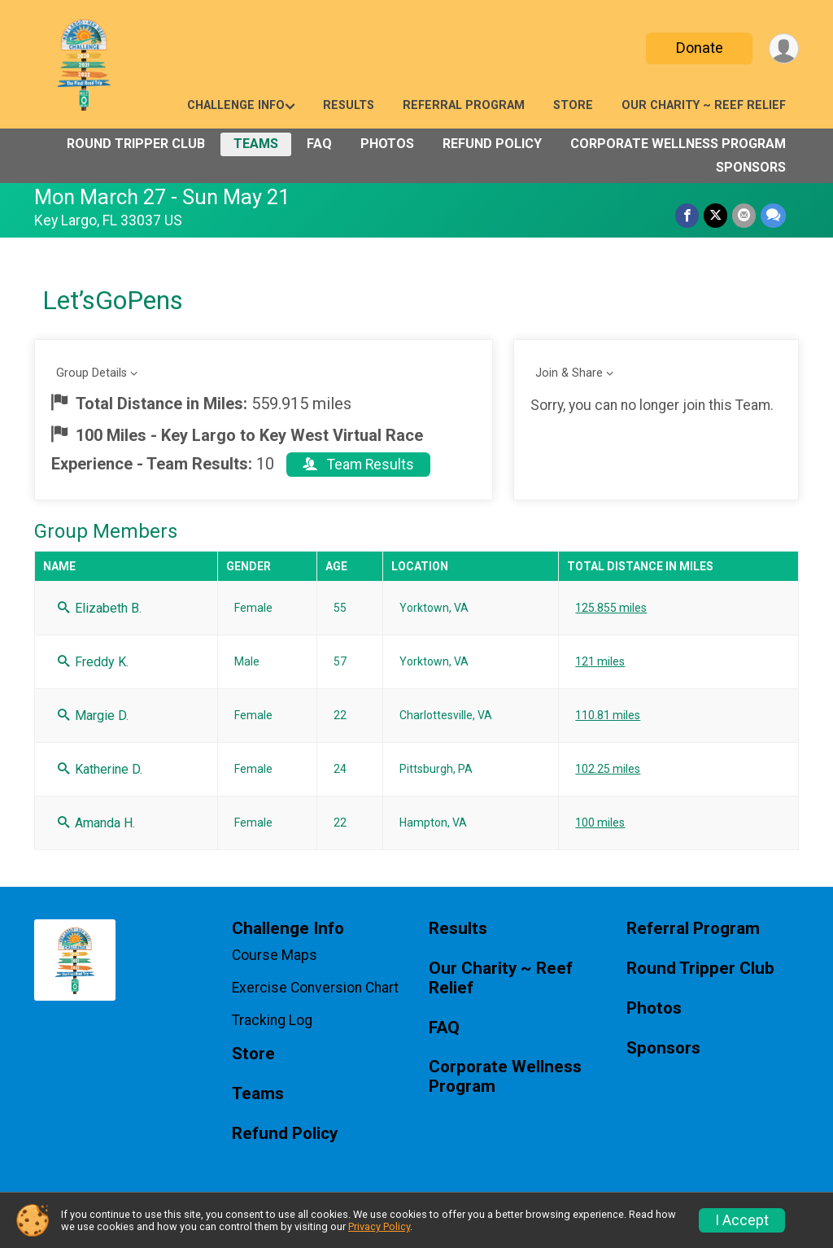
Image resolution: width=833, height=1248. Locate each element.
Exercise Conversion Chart (315, 988)
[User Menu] (784, 48)
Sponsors (751, 167)
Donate (699, 47)
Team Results (358, 464)
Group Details (91, 373)
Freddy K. (93, 662)
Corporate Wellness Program (678, 143)
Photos (387, 143)
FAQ (319, 143)
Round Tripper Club (136, 143)
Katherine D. (100, 769)
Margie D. (93, 715)
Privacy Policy (379, 1226)
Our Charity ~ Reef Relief (703, 105)
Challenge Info (236, 105)
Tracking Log (272, 1020)
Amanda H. (96, 823)
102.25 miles (607, 768)
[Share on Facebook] (687, 215)
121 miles (600, 661)
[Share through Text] (773, 215)
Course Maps (274, 955)
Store (573, 105)
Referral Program (464, 105)
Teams (255, 143)
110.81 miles (607, 715)
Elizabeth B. (100, 608)
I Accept (742, 1220)
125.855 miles (611, 607)
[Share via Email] (744, 215)
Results (348, 105)
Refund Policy (492, 143)
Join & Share (569, 373)
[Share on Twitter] (715, 215)
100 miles (600, 822)
